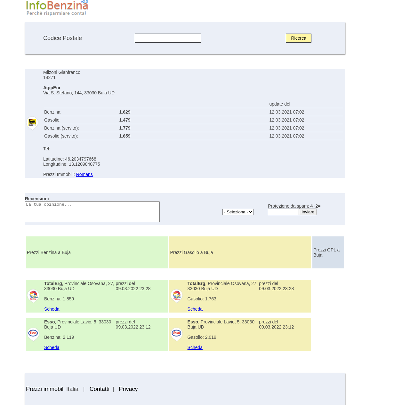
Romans (84, 174)
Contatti (99, 389)
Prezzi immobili (45, 389)
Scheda (51, 309)
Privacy (128, 389)
